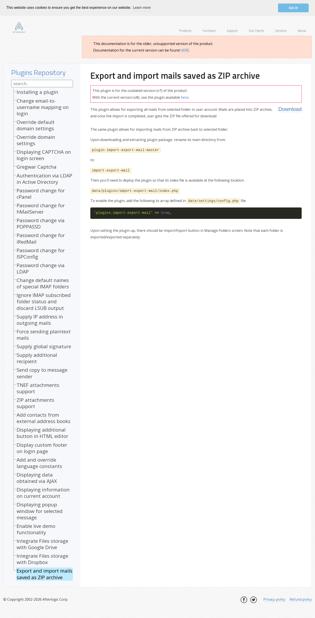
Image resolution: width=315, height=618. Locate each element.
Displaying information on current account (43, 492)
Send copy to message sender (42, 373)
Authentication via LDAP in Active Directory (44, 178)
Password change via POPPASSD (41, 223)
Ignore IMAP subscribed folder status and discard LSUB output (44, 301)
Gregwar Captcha (36, 167)
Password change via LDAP (41, 268)
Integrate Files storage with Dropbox (42, 559)
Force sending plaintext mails (44, 334)
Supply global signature (44, 346)
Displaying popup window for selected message (40, 510)
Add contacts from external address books (43, 418)
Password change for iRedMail (41, 238)
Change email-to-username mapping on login (43, 106)
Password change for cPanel (41, 193)
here (185, 97)
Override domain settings (36, 140)
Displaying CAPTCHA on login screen (44, 155)
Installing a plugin (37, 92)
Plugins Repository (38, 72)
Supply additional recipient (37, 358)
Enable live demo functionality (36, 529)
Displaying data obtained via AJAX (37, 478)
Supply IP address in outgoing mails (40, 319)
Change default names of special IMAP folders (43, 283)
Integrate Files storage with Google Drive (42, 544)
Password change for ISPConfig (41, 253)
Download (290, 109)
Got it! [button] (293, 8)
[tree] (42, 335)
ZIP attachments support (35, 403)
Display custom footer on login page (42, 447)
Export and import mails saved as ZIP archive (44, 574)
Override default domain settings (35, 125)
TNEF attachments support (38, 388)
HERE (184, 50)
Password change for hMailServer (41, 208)
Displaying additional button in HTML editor (42, 433)
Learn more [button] (142, 7)
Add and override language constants (39, 463)
